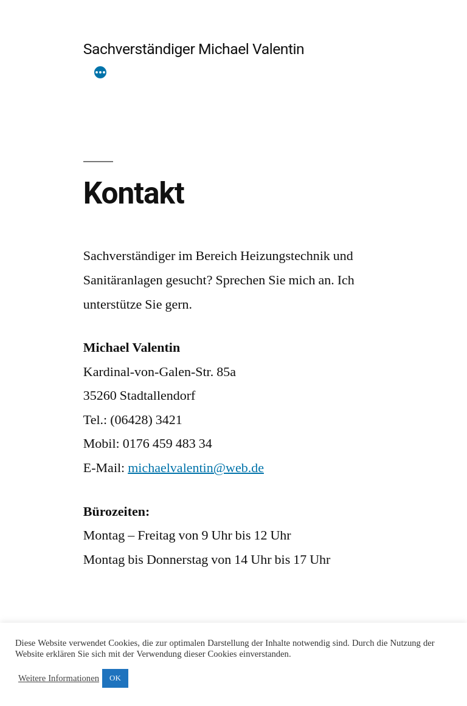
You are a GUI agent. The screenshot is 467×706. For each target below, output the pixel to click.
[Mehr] (100, 73)
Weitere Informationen (58, 678)
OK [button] (115, 678)
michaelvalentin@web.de (196, 467)
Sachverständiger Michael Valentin (194, 49)
